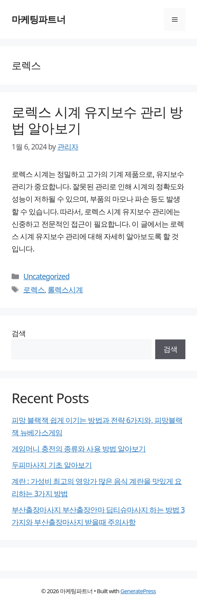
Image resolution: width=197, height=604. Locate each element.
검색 (19, 333)
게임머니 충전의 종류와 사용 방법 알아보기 (79, 449)
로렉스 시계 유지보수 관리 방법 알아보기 (97, 120)
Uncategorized (46, 276)
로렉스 (33, 290)
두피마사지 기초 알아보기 (52, 465)
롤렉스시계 (65, 290)
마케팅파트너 (38, 19)
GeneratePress (138, 591)
